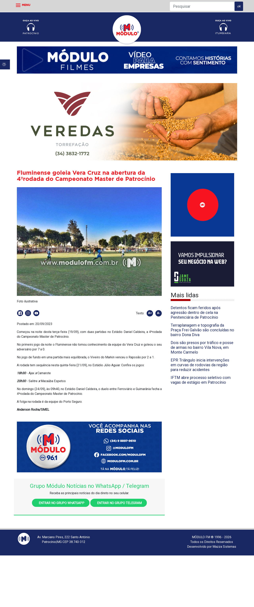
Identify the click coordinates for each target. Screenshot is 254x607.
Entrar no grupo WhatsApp (60, 503)
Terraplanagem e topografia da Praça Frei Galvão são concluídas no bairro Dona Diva (202, 330)
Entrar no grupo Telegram (118, 503)
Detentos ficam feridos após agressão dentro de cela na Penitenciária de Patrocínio (195, 312)
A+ (150, 313)
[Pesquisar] (202, 6)
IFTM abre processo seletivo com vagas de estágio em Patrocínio (201, 380)
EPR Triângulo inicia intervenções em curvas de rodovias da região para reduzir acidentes (200, 365)
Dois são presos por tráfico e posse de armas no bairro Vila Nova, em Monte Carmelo (202, 347)
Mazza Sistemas (224, 547)
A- (158, 313)
